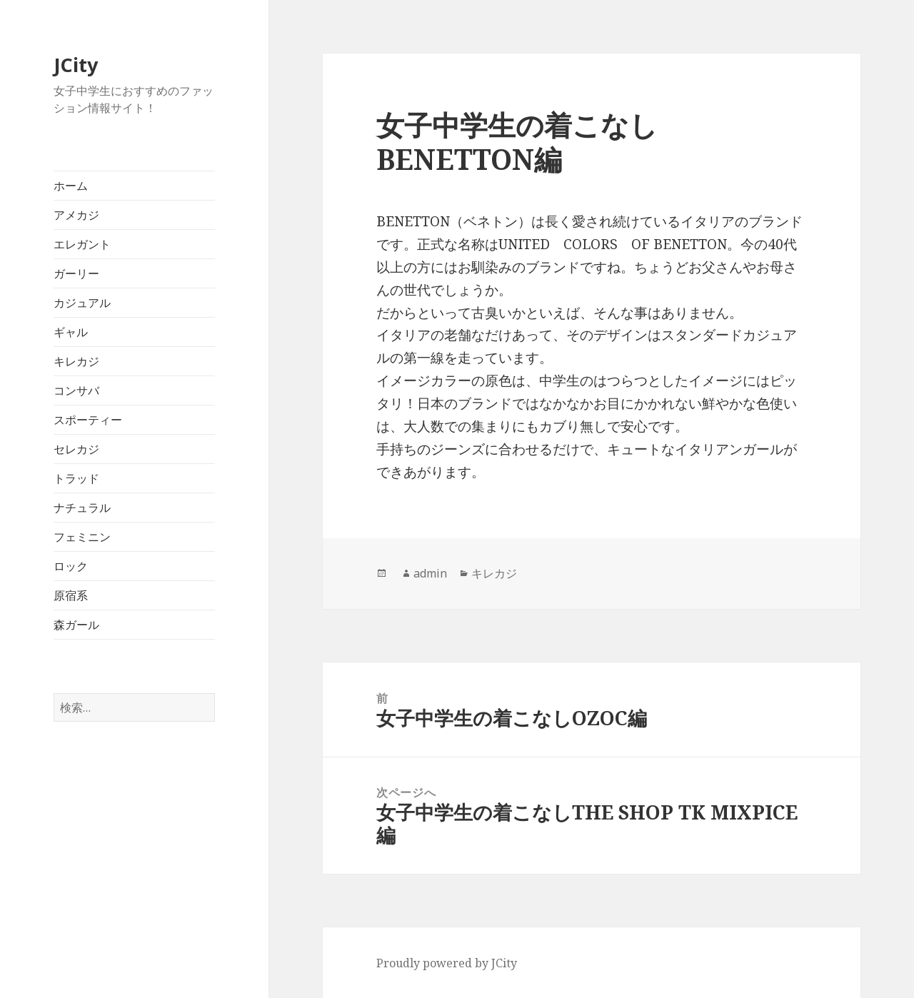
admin (430, 573)
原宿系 (71, 595)
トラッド (76, 478)
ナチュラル (82, 507)
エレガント (82, 244)
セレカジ (76, 449)
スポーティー (88, 420)
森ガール (76, 624)
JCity (76, 64)
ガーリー (76, 273)
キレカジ (76, 361)
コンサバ (76, 390)
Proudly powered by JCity (446, 963)
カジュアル (82, 303)
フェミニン (82, 537)
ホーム (71, 185)
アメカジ (76, 215)
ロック (71, 566)
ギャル (71, 332)
